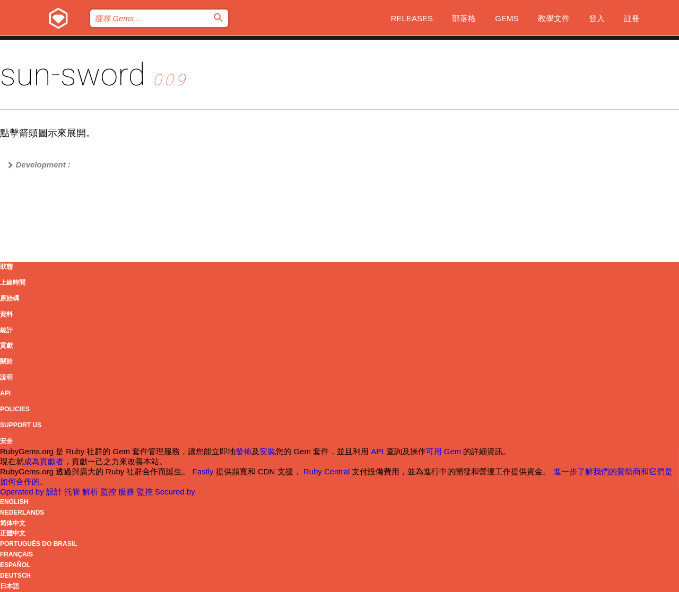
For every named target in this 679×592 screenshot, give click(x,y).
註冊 (632, 18)
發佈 (243, 451)
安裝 (267, 451)
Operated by (23, 491)
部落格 (464, 18)
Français (16, 554)
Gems (506, 18)
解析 (91, 491)
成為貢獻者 (44, 461)
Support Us (20, 425)
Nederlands (22, 512)
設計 (55, 491)
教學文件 (554, 18)
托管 (73, 491)
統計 (6, 330)
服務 (127, 491)
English (14, 502)
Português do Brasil (38, 543)
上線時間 (12, 282)
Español (15, 565)
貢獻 (6, 345)
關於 (6, 361)
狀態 (6, 266)
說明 (6, 377)
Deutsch (15, 575)
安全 (6, 441)
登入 (597, 18)
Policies (15, 409)
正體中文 (12, 533)
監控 (109, 491)
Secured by (175, 491)
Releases (412, 18)
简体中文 (12, 523)
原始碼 (9, 298)
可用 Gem (444, 451)
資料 (6, 314)
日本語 (9, 586)
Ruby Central (326, 471)
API (5, 393)
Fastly (203, 471)
